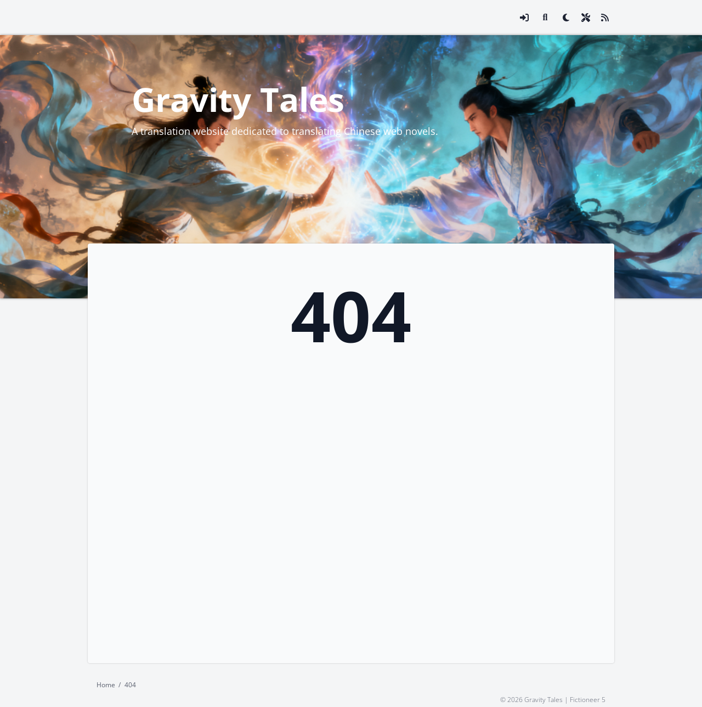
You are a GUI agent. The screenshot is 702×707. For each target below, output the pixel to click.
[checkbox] (566, 18)
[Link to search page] (545, 18)
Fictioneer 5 (587, 699)
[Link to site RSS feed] (605, 18)
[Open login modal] (524, 18)
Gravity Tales (238, 99)
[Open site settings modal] (586, 18)
